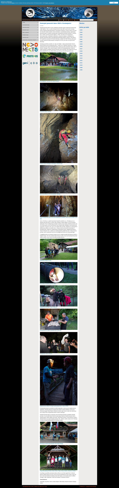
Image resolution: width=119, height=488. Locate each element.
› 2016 (80, 51)
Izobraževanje (26, 24)
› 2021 (80, 39)
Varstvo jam (25, 37)
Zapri (114, 2)
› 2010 (80, 65)
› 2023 (80, 34)
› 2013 (80, 58)
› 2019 (80, 44)
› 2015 (80, 53)
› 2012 (80, 60)
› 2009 (80, 67)
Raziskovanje (26, 27)
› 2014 (80, 55)
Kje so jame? (26, 32)
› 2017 (80, 48)
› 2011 (80, 62)
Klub (24, 22)
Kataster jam (26, 29)
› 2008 (80, 69)
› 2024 (80, 32)
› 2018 (80, 46)
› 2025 (80, 30)
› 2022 (80, 37)
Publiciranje (25, 34)
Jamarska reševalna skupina (29, 39)
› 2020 (80, 41)
